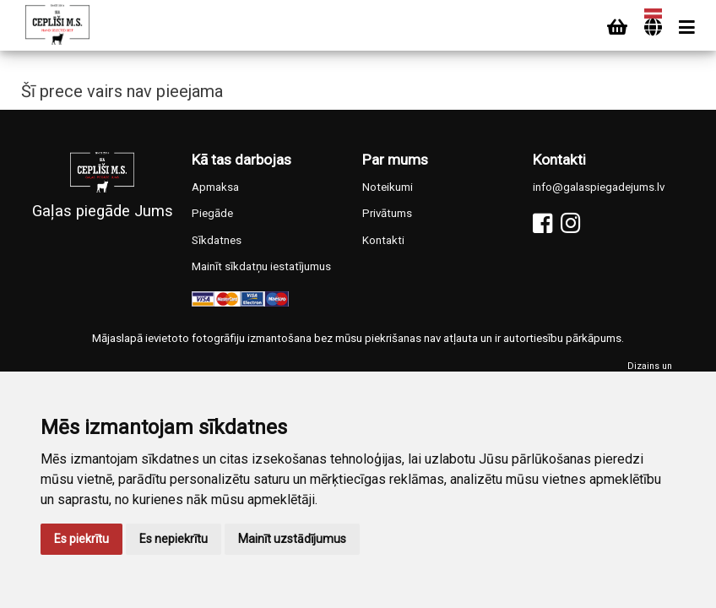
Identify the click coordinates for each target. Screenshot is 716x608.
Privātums (387, 213)
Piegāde (212, 213)
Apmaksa (215, 187)
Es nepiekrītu (173, 539)
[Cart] (617, 27)
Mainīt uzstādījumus (292, 539)
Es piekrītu (81, 539)
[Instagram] (570, 223)
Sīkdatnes (216, 240)
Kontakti (383, 240)
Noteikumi (387, 187)
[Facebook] (542, 223)
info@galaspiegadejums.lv (598, 187)
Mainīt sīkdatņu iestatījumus (261, 266)
